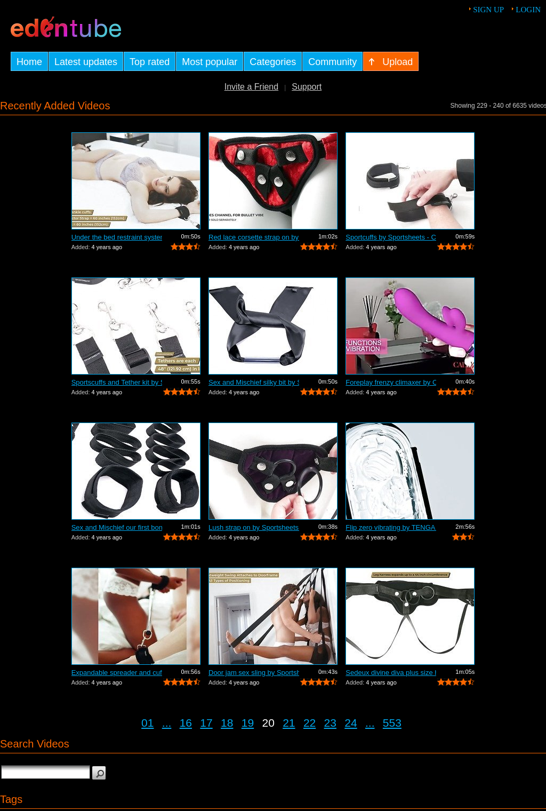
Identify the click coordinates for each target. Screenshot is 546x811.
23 (330, 723)
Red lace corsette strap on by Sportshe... (253, 237)
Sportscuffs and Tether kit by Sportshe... (116, 382)
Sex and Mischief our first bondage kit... (116, 527)
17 (206, 723)
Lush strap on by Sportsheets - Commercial (253, 527)
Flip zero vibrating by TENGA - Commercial (391, 527)
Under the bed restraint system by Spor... (116, 237)
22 (309, 723)
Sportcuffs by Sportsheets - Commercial (391, 237)
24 (350, 723)
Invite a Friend (251, 86)
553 (392, 723)
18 (227, 723)
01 (147, 723)
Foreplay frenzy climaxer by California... (391, 382)
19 (248, 723)
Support (307, 86)
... (167, 723)
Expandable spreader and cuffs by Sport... (116, 673)
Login (528, 9)
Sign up (488, 9)
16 (186, 723)
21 (289, 723)
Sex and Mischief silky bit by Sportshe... (253, 382)
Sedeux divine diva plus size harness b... (391, 673)
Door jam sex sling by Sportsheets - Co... (253, 673)
